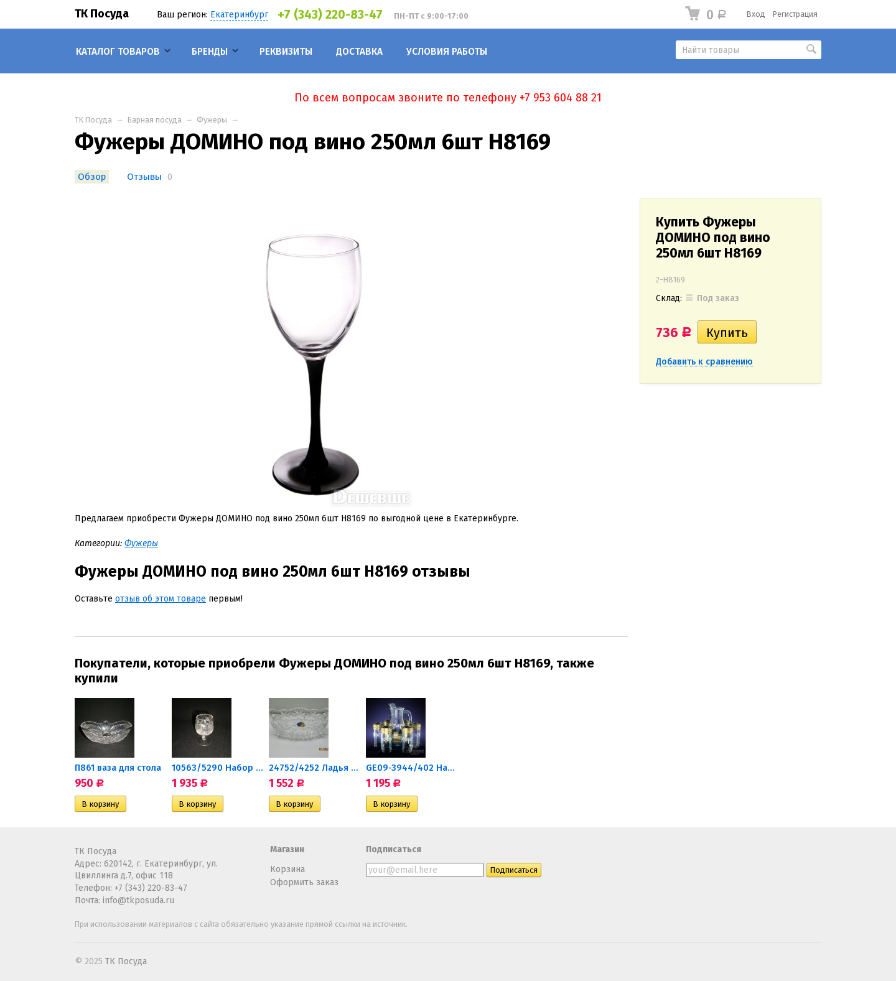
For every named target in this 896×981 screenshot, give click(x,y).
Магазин (287, 849)
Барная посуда (155, 119)
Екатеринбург (239, 14)
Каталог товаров (118, 51)
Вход (756, 14)
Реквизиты (285, 51)
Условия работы (446, 51)
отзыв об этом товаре (160, 598)
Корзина (287, 869)
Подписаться (393, 849)
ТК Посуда (102, 14)
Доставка (359, 51)
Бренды (210, 51)
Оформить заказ (304, 882)
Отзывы (144, 176)
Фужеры (212, 119)
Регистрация (795, 14)
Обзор (92, 176)
